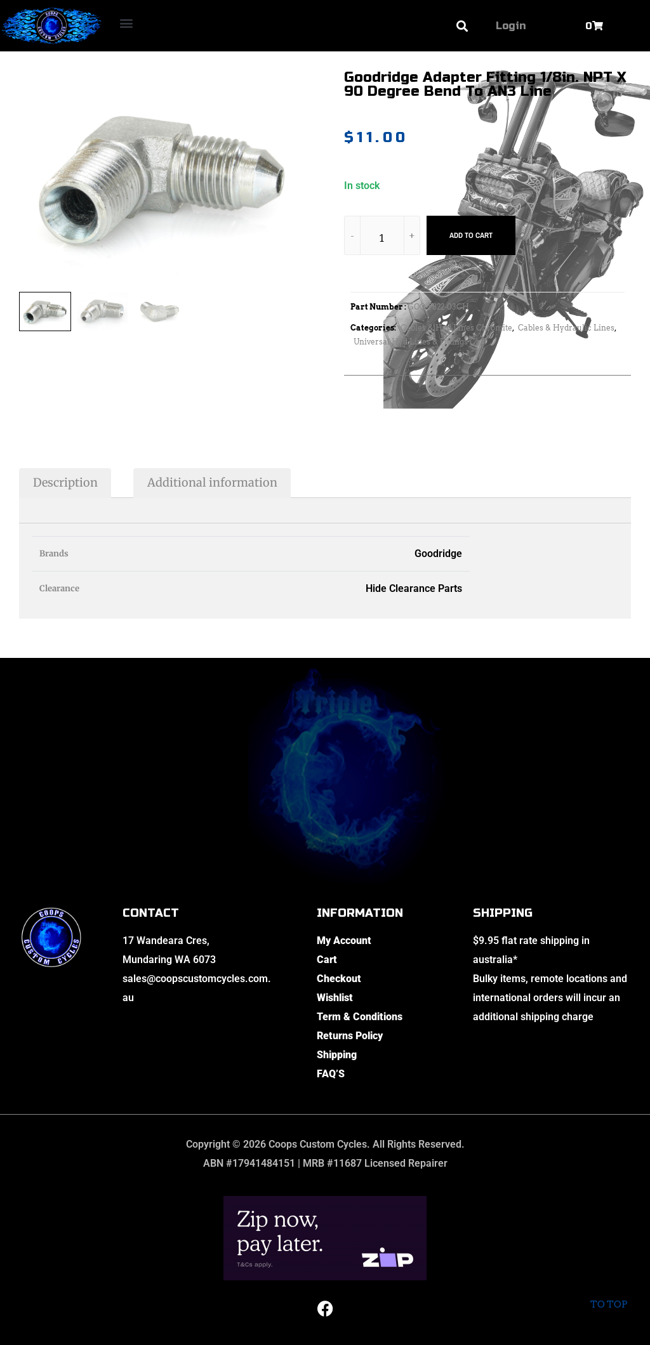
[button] (126, 22)
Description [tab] (65, 482)
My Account (344, 941)
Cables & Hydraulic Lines (566, 327)
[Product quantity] (382, 237)
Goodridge (438, 554)
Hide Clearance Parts (414, 588)
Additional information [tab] (212, 482)
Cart (327, 960)
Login (511, 26)
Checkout (339, 979)
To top (608, 1294)
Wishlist (335, 998)
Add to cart (471, 235)
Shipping (337, 1055)
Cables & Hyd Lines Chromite (456, 327)
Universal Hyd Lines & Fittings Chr (419, 341)
